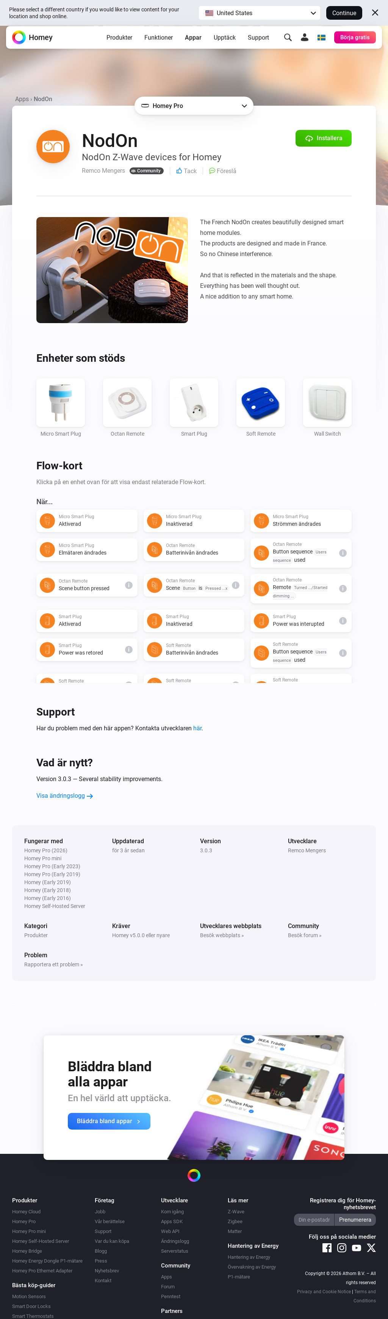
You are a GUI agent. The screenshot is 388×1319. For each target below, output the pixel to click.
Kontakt (103, 1280)
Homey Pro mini (29, 1231)
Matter (235, 1231)
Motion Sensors (29, 1296)
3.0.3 (206, 850)
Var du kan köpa (112, 1241)
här (197, 728)
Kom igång (172, 1211)
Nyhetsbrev (107, 1271)
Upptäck (225, 43)
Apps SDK (172, 1221)
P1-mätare (239, 1277)
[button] (259, 13)
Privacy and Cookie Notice (324, 1291)
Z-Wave (236, 1211)
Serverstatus (174, 1251)
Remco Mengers (307, 850)
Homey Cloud (26, 1211)
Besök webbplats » (222, 935)
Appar (193, 43)
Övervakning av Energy (252, 1267)
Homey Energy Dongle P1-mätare (47, 1261)
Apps (22, 99)
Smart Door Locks (31, 1306)
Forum (168, 1286)
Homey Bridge (27, 1251)
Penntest (170, 1296)
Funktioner (158, 43)
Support (258, 43)
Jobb (100, 1211)
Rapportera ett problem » (53, 964)
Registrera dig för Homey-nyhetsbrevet (343, 1204)
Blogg (101, 1251)
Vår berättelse (110, 1221)
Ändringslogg (175, 1241)
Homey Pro (24, 1221)
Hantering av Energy (249, 1257)
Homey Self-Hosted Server (40, 1241)
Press (101, 1261)
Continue (344, 13)
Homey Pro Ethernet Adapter (42, 1271)
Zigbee (235, 1221)
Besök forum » (305, 935)
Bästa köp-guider (33, 1285)
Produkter (119, 43)
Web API (170, 1231)
